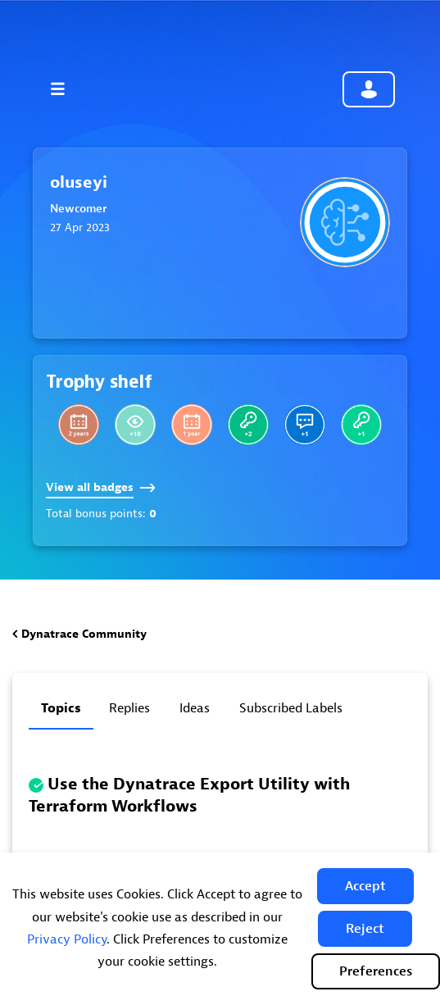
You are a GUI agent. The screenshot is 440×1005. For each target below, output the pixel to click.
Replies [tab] (129, 708)
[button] (365, 886)
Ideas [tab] (194, 708)
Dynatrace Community (84, 634)
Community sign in (368, 89)
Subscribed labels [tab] (290, 708)
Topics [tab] (61, 708)
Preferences (375, 971)
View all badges (101, 487)
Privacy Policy (67, 939)
